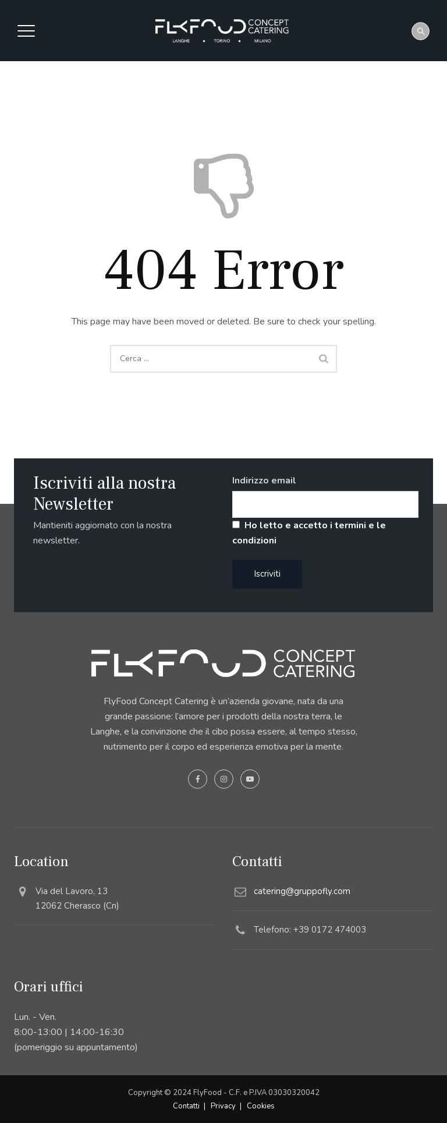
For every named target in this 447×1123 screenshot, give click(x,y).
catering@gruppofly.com (302, 891)
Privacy (223, 1106)
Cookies (261, 1106)
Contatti (186, 1106)
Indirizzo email (264, 480)
